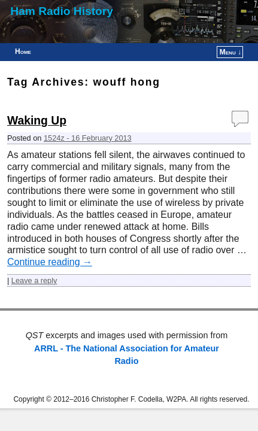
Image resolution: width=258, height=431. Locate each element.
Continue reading (49, 262)
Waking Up (36, 120)
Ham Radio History (61, 11)
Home (23, 51)
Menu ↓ (230, 52)
